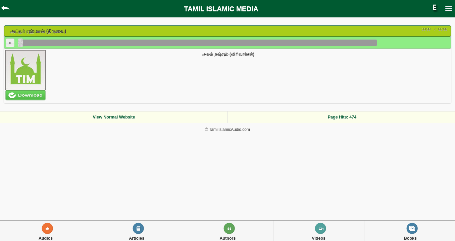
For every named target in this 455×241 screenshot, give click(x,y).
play (10, 43)
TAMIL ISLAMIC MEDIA (221, 8)
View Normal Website (114, 117)
